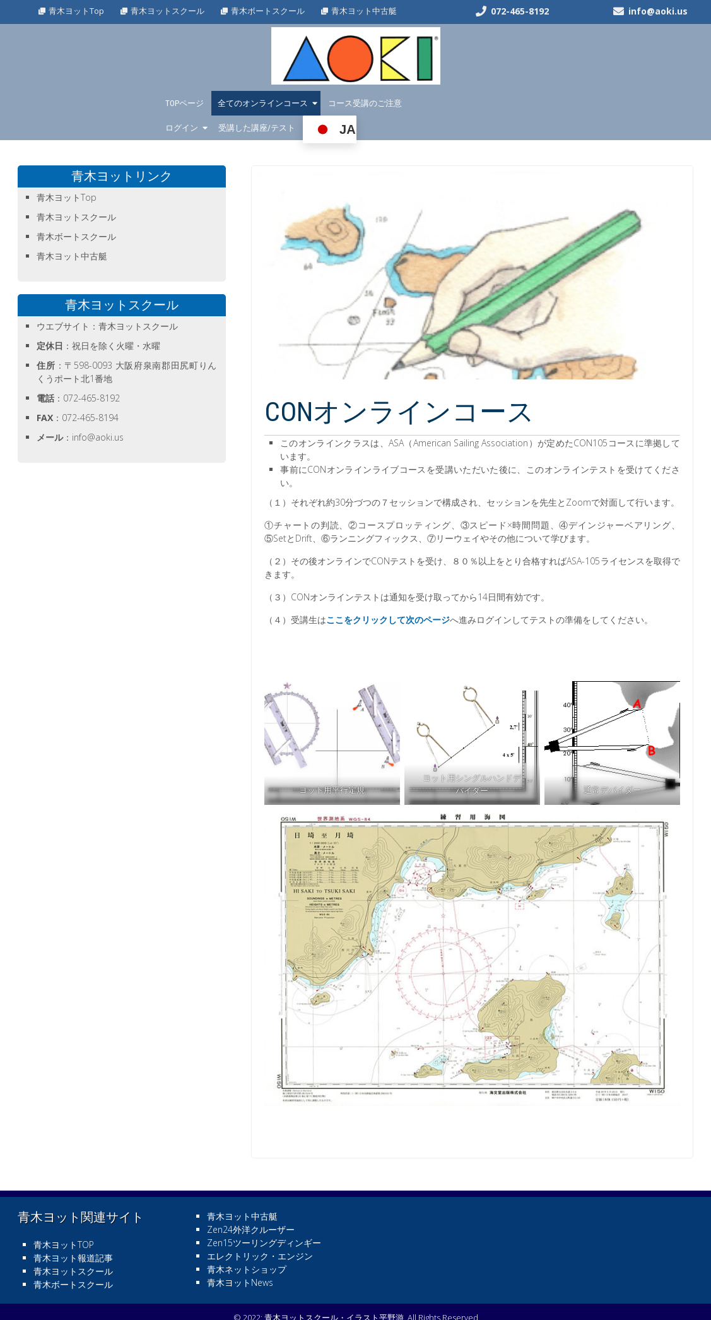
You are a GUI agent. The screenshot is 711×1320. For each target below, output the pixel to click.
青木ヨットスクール (167, 10)
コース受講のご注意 (365, 103)
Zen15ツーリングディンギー (264, 1218)
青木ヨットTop (76, 10)
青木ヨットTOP (63, 1220)
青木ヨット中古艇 (364, 10)
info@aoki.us (658, 11)
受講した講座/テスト (507, 103)
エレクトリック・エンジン (260, 1231)
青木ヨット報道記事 (73, 1233)
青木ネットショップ (246, 1245)
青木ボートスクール (268, 10)
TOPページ (184, 103)
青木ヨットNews (240, 1258)
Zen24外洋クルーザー (251, 1205)
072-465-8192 (520, 11)
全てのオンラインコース (263, 103)
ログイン (432, 103)
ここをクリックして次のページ (388, 595)
